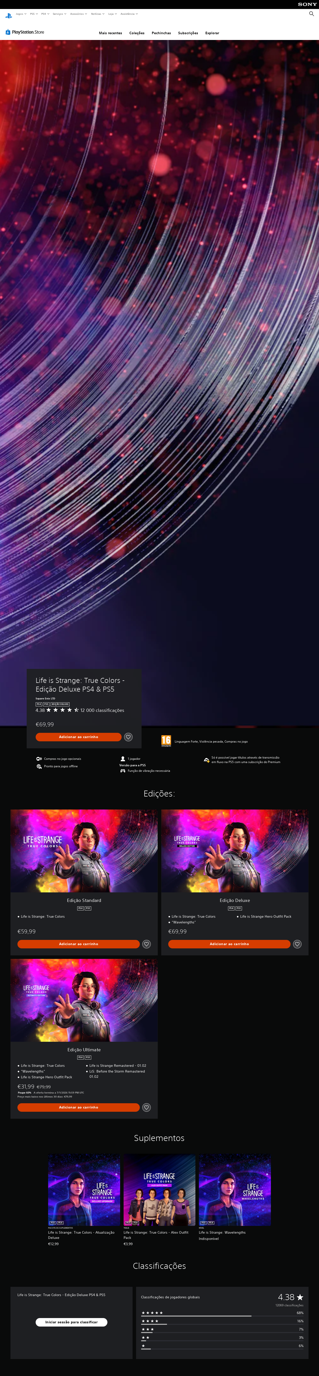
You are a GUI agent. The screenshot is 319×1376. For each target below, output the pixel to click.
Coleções (137, 28)
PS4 (43, 13)
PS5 (32, 13)
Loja (111, 13)
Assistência (128, 13)
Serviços (58, 13)
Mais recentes (110, 28)
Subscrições (188, 28)
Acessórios (77, 13)
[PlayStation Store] (26, 27)
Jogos (19, 13)
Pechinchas (161, 28)
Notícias (96, 13)
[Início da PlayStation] (8, 14)
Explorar (212, 28)
